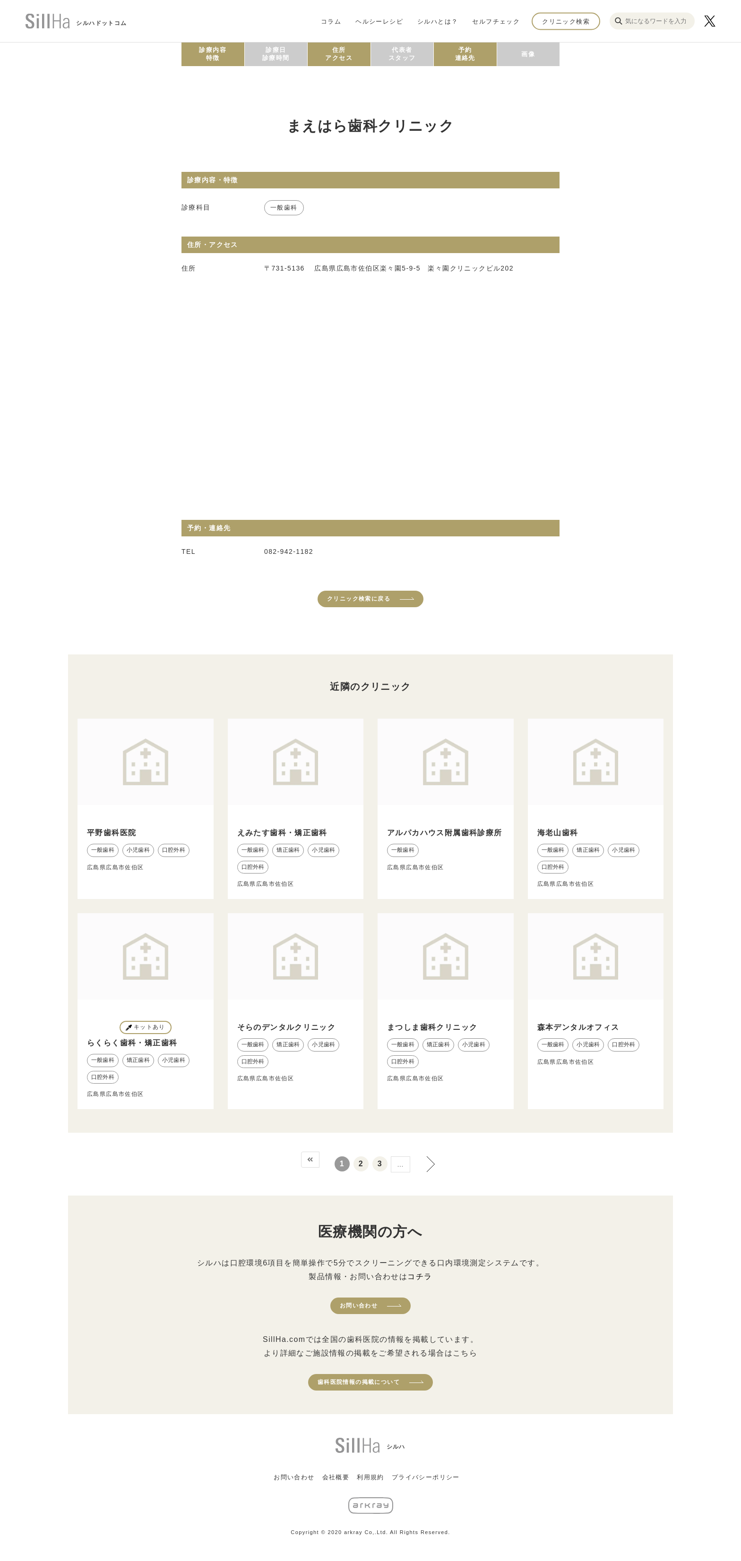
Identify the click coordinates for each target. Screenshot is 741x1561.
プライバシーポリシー (426, 1477)
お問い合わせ (359, 1305)
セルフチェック (496, 21)
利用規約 (370, 1477)
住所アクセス (339, 53)
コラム (331, 21)
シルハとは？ (437, 21)
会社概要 (336, 1477)
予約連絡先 (465, 53)
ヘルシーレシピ (379, 21)
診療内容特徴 (212, 53)
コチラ (419, 1277)
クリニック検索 (566, 21)
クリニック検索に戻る (358, 598)
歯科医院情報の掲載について (359, 1382)
